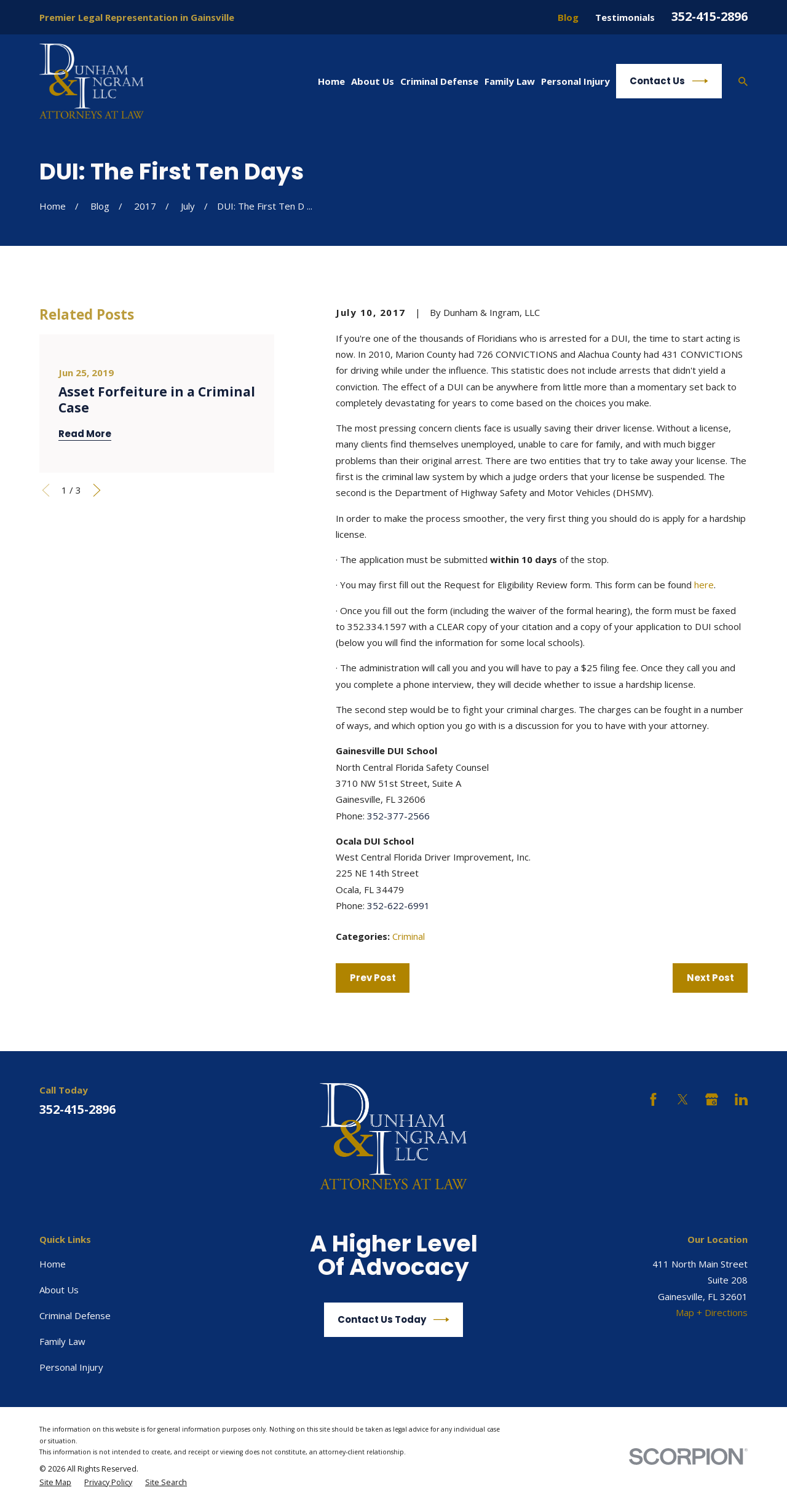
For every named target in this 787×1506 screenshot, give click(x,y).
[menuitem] (55, 1482)
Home (52, 1264)
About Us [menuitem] (372, 81)
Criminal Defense (75, 1315)
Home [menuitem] (331, 81)
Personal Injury (71, 1367)
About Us (59, 1289)
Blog (568, 17)
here (704, 584)
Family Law (62, 1341)
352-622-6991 (398, 905)
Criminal (408, 936)
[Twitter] (682, 1099)
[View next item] (96, 490)
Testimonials (625, 17)
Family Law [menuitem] (509, 81)
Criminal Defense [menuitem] (439, 81)
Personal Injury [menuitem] (575, 81)
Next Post (710, 977)
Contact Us (669, 81)
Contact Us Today (393, 1320)
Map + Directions (712, 1312)
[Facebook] (653, 1099)
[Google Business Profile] (711, 1099)
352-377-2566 (398, 816)
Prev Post (373, 977)
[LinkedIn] (741, 1099)
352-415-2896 (709, 16)
